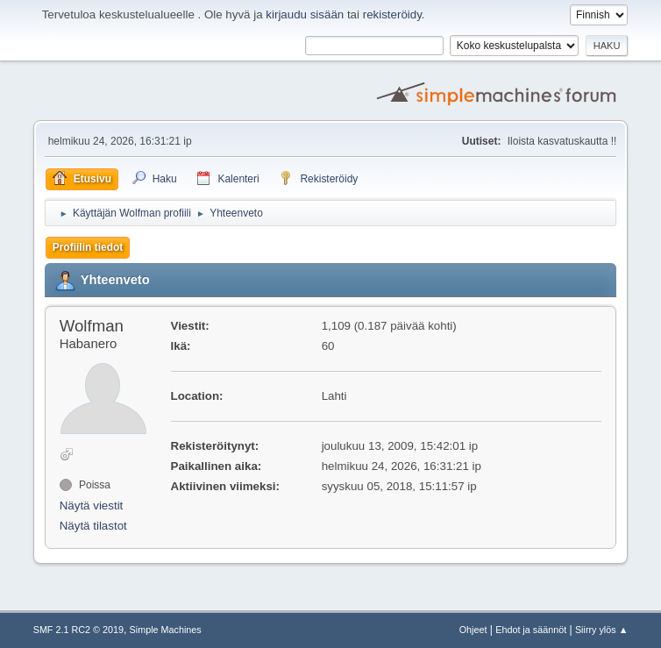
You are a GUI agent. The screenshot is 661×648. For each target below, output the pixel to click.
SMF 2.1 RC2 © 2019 (78, 629)
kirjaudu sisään (305, 14)
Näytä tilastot (93, 525)
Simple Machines (166, 629)
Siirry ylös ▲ (601, 629)
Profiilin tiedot (88, 247)
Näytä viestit (92, 505)
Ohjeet (473, 629)
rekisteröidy (392, 14)
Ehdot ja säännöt (530, 629)
